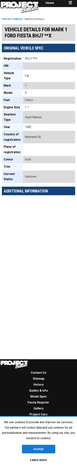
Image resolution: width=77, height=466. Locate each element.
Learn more (38, 460)
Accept (39, 449)
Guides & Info (38, 390)
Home (50, 3)
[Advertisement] (35, 234)
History (38, 384)
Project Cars (38, 414)
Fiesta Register (38, 402)
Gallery (38, 408)
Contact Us (38, 372)
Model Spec (38, 396)
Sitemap (38, 378)
